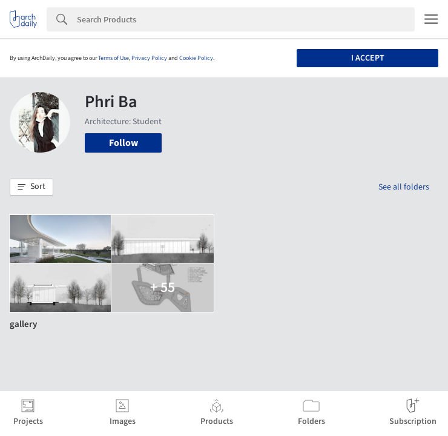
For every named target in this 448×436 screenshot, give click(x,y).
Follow (123, 143)
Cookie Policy (196, 58)
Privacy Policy (149, 58)
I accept (367, 58)
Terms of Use (113, 58)
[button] (31, 187)
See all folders (403, 187)
